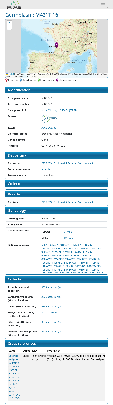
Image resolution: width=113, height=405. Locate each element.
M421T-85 (71, 255)
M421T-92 (46, 245)
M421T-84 (82, 255)
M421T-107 (75, 266)
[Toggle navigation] (103, 4)
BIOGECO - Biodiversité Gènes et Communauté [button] (67, 163)
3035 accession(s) (51, 287)
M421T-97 (60, 252)
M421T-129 (61, 259)
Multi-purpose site (68, 80)
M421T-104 (51, 269)
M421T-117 (69, 245)
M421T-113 (64, 248)
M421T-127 (85, 259)
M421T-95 (82, 252)
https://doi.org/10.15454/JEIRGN (59, 110)
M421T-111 (76, 262)
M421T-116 (81, 245)
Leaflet (10, 74)
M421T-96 (71, 252)
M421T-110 (88, 262)
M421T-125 (51, 262)
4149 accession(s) (51, 306)
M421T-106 (87, 266)
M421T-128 (73, 259)
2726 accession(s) (51, 296)
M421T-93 (49, 255)
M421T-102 (64, 269)
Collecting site (29, 80)
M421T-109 (50, 266)
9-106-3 (68, 231)
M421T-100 (88, 269)
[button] (56, 45)
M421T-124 (64, 262)
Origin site (13, 80)
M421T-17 (87, 248)
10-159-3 (68, 237)
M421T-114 (51, 248)
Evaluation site (47, 80)
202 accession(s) (50, 312)
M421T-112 (76, 248)
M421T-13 (49, 259)
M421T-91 (57, 245)
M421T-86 (60, 255)
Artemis (45, 169)
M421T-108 (62, 266)
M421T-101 (76, 269)
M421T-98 (49, 252)
